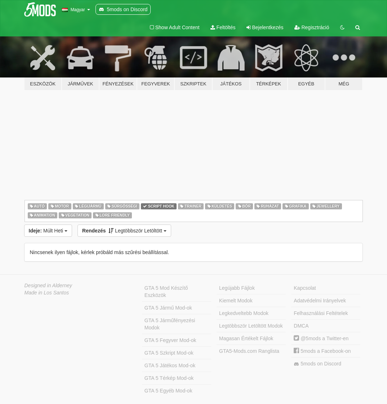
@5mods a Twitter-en (321, 338)
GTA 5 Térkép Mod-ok (169, 378)
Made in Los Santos (47, 293)
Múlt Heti (48, 231)
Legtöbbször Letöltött (124, 231)
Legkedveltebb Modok (243, 313)
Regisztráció (311, 27)
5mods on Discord (317, 364)
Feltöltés (223, 27)
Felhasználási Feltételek (321, 313)
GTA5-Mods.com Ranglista (249, 351)
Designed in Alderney (48, 285)
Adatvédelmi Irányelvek (320, 300)
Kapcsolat (305, 288)
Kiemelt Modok (236, 300)
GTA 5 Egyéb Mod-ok (168, 391)
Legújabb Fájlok (237, 288)
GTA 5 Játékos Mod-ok (169, 365)
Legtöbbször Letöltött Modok (251, 326)
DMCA (301, 326)
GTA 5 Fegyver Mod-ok (170, 340)
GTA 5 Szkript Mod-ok (169, 353)
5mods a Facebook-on (322, 351)
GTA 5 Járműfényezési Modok (169, 324)
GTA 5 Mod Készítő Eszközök (166, 291)
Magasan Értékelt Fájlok (246, 338)
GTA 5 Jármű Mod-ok (168, 308)
